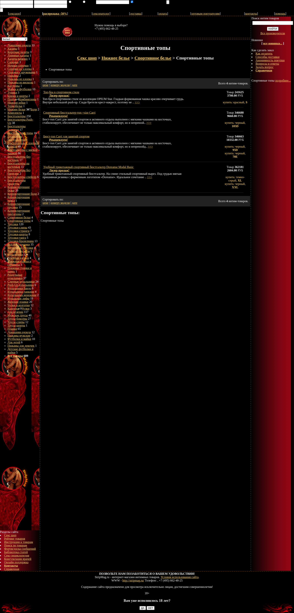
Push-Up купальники (21, 285)
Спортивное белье (19, 217)
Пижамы (13, 75)
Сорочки (13, 62)
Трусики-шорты (18, 234)
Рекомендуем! (58, 116)
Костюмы (14, 85)
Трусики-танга (17, 237)
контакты (251, 13)
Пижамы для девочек (21, 345)
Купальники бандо (19, 288)
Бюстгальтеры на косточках (18, 165)
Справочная (11, 569)
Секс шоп (10, 535)
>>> (137, 102)
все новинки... (272, 43)
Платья (12, 99)
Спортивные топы (19, 220)
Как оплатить (264, 53)
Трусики (13, 224)
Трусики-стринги (18, 231)
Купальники (15, 254)
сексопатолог (101, 13)
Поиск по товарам (15, 545)
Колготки (13, 308)
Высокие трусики (19, 244)
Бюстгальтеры (17, 116)
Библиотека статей (16, 552)
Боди (34, 109)
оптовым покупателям (205, 13)
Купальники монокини (22, 295)
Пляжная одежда (18, 258)
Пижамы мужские (19, 335)
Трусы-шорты (16, 325)
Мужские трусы (18, 315)
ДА (142, 608)
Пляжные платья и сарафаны (19, 263)
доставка (135, 13)
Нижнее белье (16, 109)
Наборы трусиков (19, 251)
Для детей (14, 342)
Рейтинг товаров (14, 538)
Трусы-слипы (16, 322)
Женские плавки (18, 301)
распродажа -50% (55, 13)
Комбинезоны (27, 99)
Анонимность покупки (270, 60)
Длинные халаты (18, 55)
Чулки (25, 308)
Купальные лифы (18, 298)
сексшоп (14, 13)
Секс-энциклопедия (16, 555)
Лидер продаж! (59, 95)
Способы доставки (267, 57)
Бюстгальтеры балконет (17, 128)
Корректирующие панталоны (19, 212)
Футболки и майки (19, 339)
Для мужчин (15, 312)
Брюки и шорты (18, 96)
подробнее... (283, 80)
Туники (12, 92)
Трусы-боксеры (17, 318)
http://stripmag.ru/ (133, 580)
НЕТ (150, 608)
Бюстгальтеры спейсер (22, 177)
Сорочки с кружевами (21, 72)
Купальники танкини (21, 291)
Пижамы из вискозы (20, 82)
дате (74, 85)
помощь (280, 13)
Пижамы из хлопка (20, 79)
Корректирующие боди (22, 193)
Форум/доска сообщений (20, 548)
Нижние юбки (17, 102)
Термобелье (15, 106)
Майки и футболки (20, 89)
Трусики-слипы (17, 227)
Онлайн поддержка (16, 562)
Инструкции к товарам (18, 542)
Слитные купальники (21, 281)
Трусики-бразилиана (21, 241)
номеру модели (60, 85)
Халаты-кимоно (18, 58)
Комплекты (15, 112)
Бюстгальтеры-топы (20, 133)
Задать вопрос (265, 67)
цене (45, 85)
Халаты (12, 48)
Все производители (272, 33)
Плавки (12, 328)
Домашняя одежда (19, 45)
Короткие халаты (18, 52)
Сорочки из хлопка (20, 69)
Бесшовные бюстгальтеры (17, 138)
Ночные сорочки (18, 65)
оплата (163, 13)
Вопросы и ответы (267, 63)
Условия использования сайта (180, 577)
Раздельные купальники (15, 276)
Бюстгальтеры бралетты (17, 182)
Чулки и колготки (19, 305)
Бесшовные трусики (20, 247)
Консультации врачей (17, 558)
